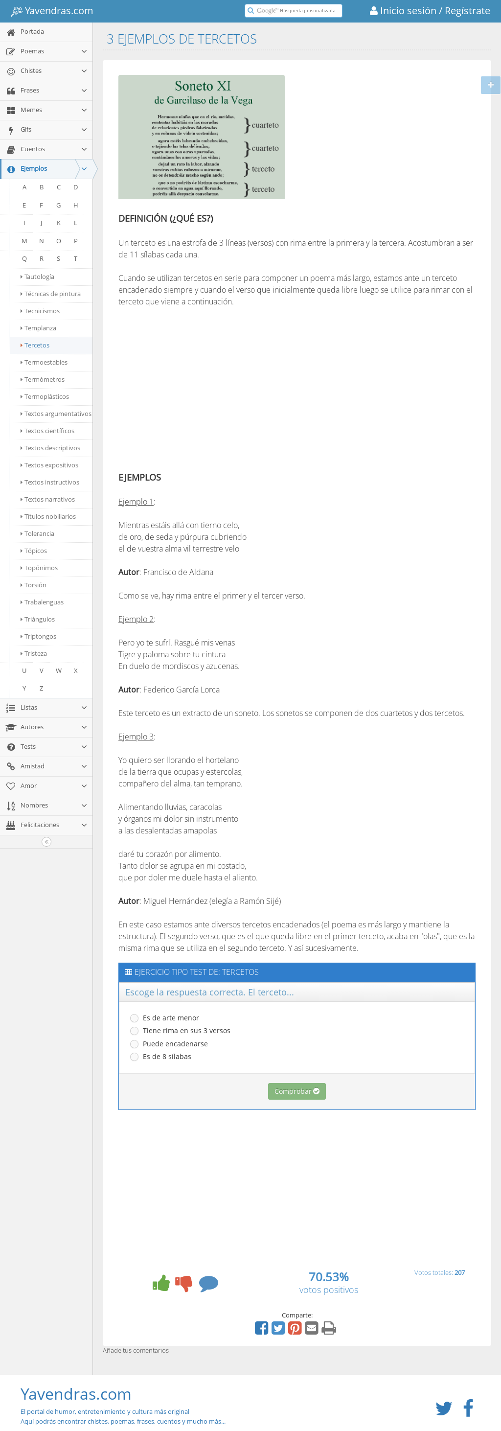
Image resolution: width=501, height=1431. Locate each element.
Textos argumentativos (56, 413)
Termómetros (43, 379)
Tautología (37, 276)
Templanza (38, 327)
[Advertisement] (377, 138)
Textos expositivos (49, 465)
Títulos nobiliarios (48, 516)
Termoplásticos (45, 396)
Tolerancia (37, 533)
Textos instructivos (50, 482)
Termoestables (44, 362)
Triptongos (38, 636)
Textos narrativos (48, 499)
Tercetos (35, 345)
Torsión (33, 584)
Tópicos (34, 550)
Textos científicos (47, 430)
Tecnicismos (40, 310)
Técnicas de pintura (51, 293)
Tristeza (34, 653)
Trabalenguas (42, 602)
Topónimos (39, 567)
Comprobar (296, 1091)
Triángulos (38, 619)
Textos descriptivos (50, 447)
